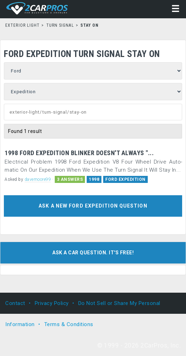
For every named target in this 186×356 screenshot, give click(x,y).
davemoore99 (38, 179)
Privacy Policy (52, 303)
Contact (15, 303)
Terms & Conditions (68, 324)
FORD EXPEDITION (125, 179)
